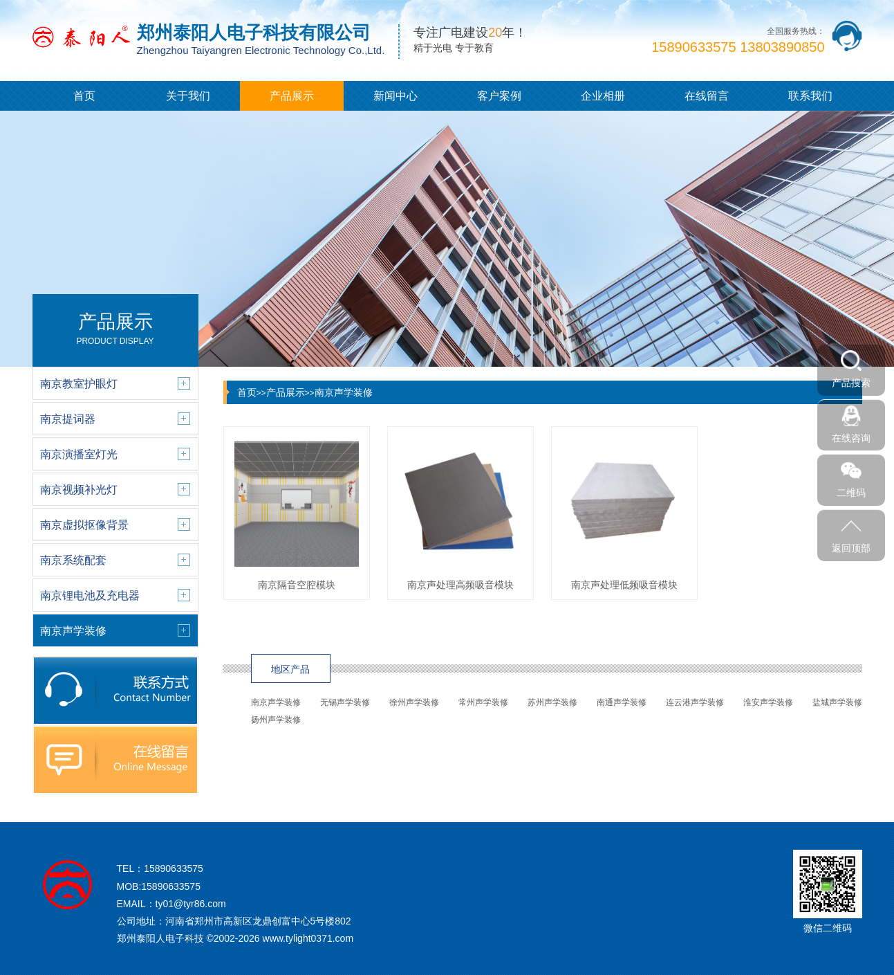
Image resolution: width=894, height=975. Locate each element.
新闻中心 (395, 96)
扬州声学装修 (276, 720)
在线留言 (707, 96)
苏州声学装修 (552, 702)
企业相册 (603, 96)
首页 (84, 96)
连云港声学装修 (695, 702)
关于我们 (188, 96)
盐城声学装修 (837, 702)
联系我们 (810, 96)
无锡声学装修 (345, 702)
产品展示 (292, 96)
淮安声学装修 (768, 702)
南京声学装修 (344, 392)
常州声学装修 (483, 702)
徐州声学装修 (414, 702)
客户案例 (499, 96)
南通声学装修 (621, 702)
